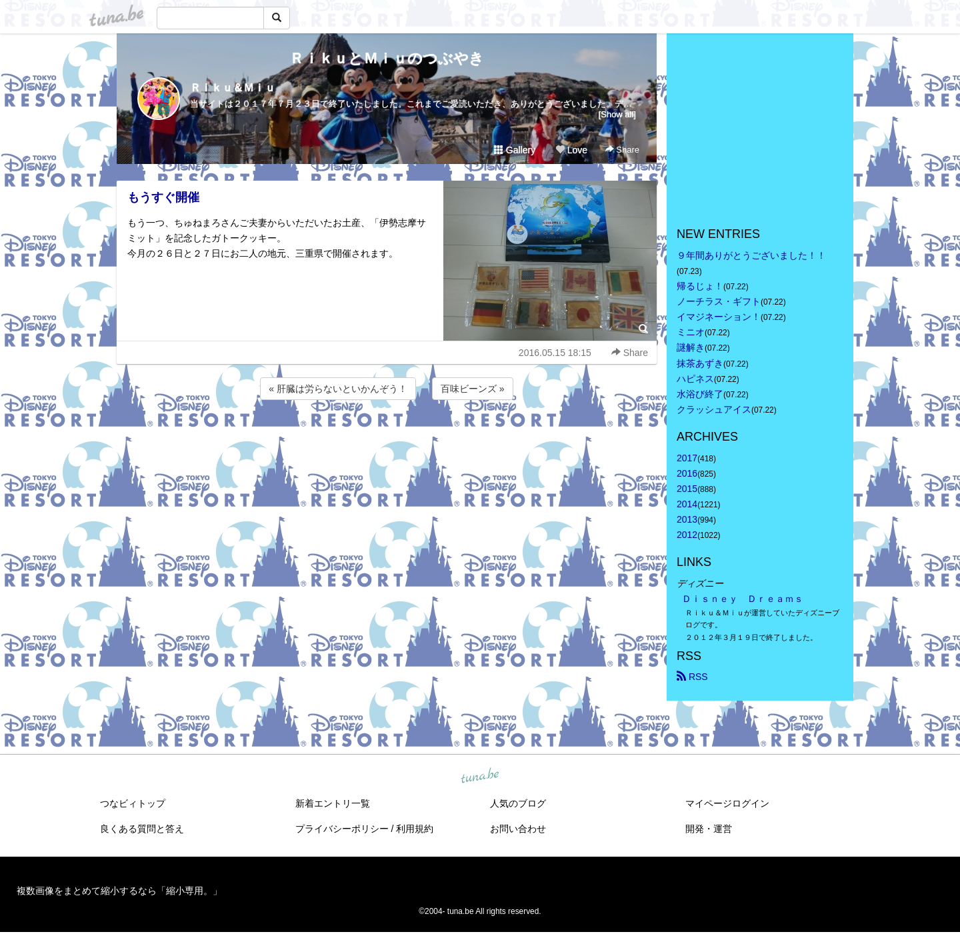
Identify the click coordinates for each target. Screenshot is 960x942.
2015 (687, 488)
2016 (687, 473)
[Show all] (617, 114)
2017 (687, 458)
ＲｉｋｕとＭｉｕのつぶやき (386, 58)
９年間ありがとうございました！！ (751, 255)
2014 (687, 504)
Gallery (514, 150)
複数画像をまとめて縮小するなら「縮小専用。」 (119, 890)
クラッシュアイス (714, 409)
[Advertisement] (387, 439)
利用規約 (414, 828)
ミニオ (691, 332)
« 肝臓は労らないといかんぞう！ (338, 388)
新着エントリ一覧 (332, 803)
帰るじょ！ (700, 286)
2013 (687, 519)
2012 (687, 534)
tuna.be (479, 776)
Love (571, 150)
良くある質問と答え (142, 828)
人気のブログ (518, 803)
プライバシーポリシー (342, 828)
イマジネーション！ (719, 316)
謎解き (691, 347)
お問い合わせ (518, 828)
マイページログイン (727, 803)
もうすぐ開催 (163, 197)
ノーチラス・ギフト (719, 301)
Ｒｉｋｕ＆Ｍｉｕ (232, 87)
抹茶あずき (700, 363)
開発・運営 (708, 828)
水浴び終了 (700, 394)
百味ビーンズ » (473, 388)
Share (622, 150)
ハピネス (695, 378)
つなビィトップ (132, 803)
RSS (692, 676)
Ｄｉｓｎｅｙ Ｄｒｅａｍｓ (742, 598)
